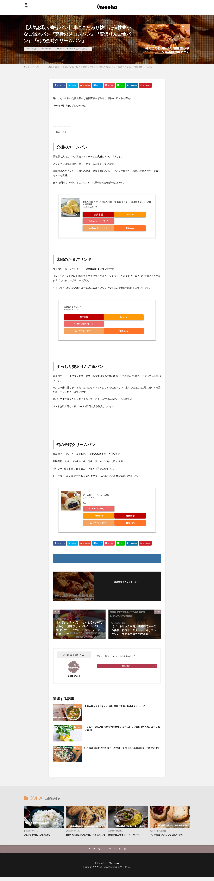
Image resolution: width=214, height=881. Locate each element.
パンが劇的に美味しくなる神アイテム (169, 834)
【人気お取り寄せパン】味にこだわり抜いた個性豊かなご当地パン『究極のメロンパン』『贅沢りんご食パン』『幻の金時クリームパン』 (100, 67)
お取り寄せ (73, 49)
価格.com (129, 228)
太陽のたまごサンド (72, 307)
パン (80, 49)
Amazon (130, 214)
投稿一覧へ (126, 666)
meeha (115, 867)
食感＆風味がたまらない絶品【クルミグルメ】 (85, 836)
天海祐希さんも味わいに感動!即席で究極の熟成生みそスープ (120, 706)
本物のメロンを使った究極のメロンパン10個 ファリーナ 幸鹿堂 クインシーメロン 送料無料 (117, 203)
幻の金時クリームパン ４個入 (96, 495)
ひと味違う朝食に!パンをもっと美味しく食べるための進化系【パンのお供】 (120, 749)
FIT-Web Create (99, 870)
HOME (29, 67)
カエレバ (93, 207)
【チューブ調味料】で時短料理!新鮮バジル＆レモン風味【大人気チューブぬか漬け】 (121, 729)
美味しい (85, 49)
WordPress (127, 870)
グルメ (62, 49)
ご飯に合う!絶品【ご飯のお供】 (39, 834)
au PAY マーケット (98, 228)
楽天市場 (98, 214)
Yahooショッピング (98, 221)
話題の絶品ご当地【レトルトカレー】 (126, 834)
